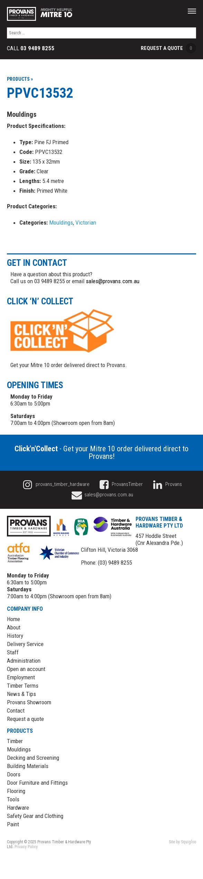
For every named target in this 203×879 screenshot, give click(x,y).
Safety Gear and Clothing (35, 815)
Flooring (16, 790)
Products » (20, 79)
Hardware (18, 807)
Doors (13, 774)
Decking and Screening (33, 757)
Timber (15, 741)
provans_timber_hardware (55, 484)
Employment (21, 677)
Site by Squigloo (182, 841)
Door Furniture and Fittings (37, 782)
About (13, 627)
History (15, 635)
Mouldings (61, 222)
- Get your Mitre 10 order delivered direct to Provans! (101, 452)
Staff (13, 652)
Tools (13, 799)
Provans (166, 484)
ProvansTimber (120, 484)
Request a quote (25, 718)
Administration (23, 660)
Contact (16, 710)
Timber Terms (22, 685)
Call (30, 48)
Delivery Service (25, 644)
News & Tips (21, 693)
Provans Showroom (29, 702)
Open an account (26, 668)
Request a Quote (168, 48)
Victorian (85, 222)
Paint (13, 824)
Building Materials (27, 766)
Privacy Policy (26, 846)
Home (13, 619)
